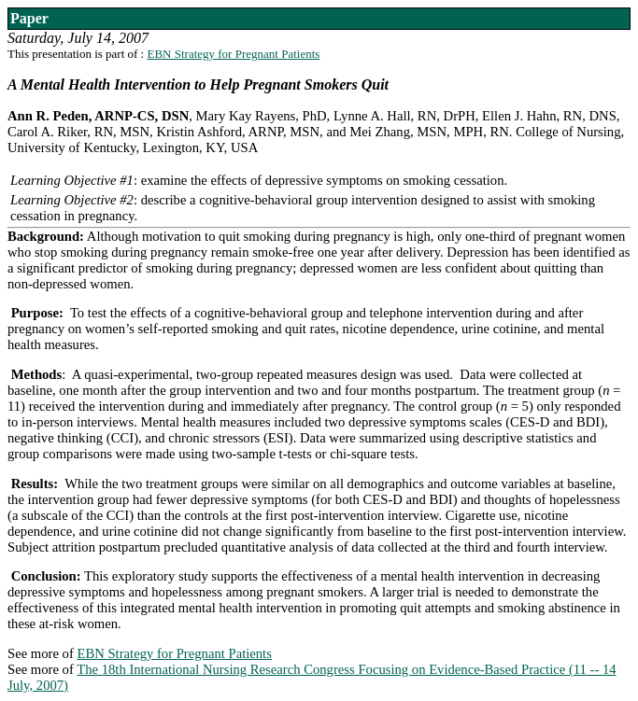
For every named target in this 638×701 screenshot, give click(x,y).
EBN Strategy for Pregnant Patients (233, 54)
